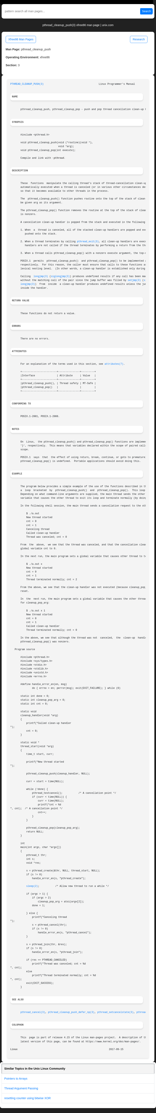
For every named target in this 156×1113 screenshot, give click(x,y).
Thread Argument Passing (21, 1088)
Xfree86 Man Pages (21, 39)
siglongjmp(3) (60, 276)
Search (146, 11)
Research (139, 39)
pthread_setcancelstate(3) (115, 1012)
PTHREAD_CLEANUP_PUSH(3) (27, 84)
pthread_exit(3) (88, 241)
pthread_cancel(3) (33, 1012)
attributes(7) (114, 364)
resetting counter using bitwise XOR (27, 1098)
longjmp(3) (41, 276)
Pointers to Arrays (15, 1078)
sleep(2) (32, 886)
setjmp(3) (134, 280)
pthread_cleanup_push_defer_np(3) (71, 1012)
